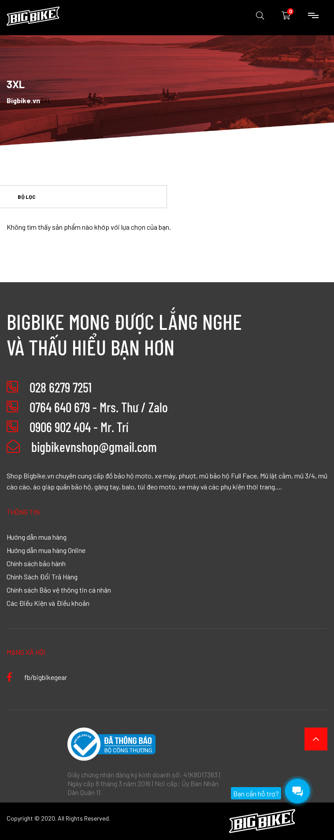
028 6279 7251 (61, 387)
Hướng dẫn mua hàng (37, 536)
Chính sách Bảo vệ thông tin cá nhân (59, 589)
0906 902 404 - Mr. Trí (79, 427)
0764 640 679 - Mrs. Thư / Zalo (99, 407)
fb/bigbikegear (37, 676)
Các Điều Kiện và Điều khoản (48, 602)
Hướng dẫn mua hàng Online (46, 549)
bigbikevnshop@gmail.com (82, 447)
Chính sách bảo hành (36, 563)
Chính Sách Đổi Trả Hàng (42, 576)
